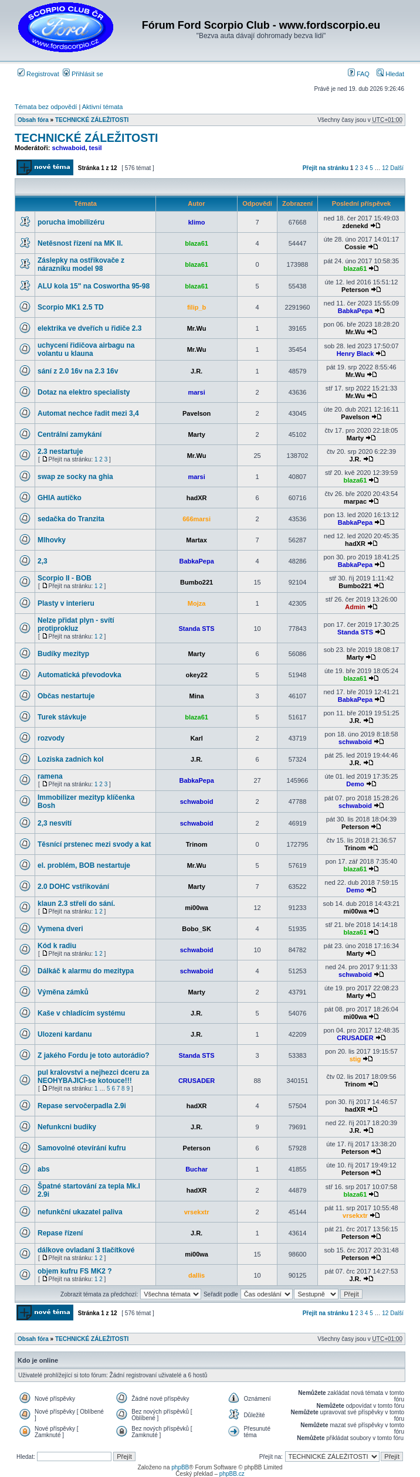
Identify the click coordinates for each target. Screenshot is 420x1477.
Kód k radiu (57, 946)
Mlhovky (52, 540)
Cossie (354, 246)
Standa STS (197, 628)
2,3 (43, 561)
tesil (95, 147)
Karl (196, 738)
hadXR (197, 497)
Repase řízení (60, 1233)
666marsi (196, 518)
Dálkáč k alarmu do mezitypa (86, 971)
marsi (196, 392)
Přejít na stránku (325, 168)
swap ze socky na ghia (75, 477)
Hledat (390, 73)
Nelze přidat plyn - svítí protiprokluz (76, 624)
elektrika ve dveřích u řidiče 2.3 (89, 328)
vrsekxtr (196, 1211)
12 (385, 168)
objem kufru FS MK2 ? (75, 1271)
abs (44, 1169)
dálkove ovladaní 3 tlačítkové (86, 1250)
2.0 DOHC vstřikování (73, 886)
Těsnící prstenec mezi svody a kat (94, 844)
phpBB (180, 1467)
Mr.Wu (196, 328)
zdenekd (355, 225)
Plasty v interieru (66, 603)
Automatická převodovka (79, 675)
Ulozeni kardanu (65, 1034)
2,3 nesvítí (55, 823)
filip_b (196, 307)
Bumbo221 (196, 582)
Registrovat (38, 73)
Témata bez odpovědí (46, 106)
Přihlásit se (83, 73)
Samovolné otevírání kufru (82, 1148)
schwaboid (69, 147)
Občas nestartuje (66, 696)
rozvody (51, 738)
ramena (50, 776)
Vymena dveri (60, 929)
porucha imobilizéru (71, 222)
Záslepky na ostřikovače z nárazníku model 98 (81, 264)
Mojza (197, 603)
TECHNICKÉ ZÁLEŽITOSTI (91, 120)
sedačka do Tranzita (71, 519)
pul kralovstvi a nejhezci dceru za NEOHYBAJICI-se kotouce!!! (93, 1076)
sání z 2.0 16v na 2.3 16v (78, 371)
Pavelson (196, 413)
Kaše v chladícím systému (81, 1013)
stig (355, 1058)
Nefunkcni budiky (67, 1127)
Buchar (196, 1169)
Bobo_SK (196, 928)
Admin (355, 606)
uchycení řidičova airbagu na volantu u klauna (86, 349)
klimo (196, 222)
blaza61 (196, 243)
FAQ (359, 73)
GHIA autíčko (60, 498)
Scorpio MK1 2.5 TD (71, 307)
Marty (196, 434)
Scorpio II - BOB (65, 578)
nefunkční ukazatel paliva (80, 1212)
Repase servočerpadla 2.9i (82, 1106)
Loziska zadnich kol (71, 759)
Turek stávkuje (62, 717)
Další (397, 168)
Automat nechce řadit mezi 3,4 (88, 413)
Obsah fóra (33, 120)
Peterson (355, 289)
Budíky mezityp (63, 654)
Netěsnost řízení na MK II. (80, 243)
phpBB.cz (232, 1474)
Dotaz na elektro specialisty (84, 392)
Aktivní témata (102, 106)
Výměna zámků (63, 992)
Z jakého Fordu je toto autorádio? (94, 1055)
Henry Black (355, 353)
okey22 (196, 674)
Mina (196, 696)
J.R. (196, 371)
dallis (196, 1275)
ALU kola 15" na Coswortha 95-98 (94, 286)
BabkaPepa (355, 310)
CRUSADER (355, 1037)
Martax (196, 540)
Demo (355, 783)
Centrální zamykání (69, 434)
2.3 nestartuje (60, 451)
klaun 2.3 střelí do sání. (76, 903)
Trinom (197, 844)
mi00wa (196, 907)
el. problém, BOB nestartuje (84, 865)
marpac (355, 501)
